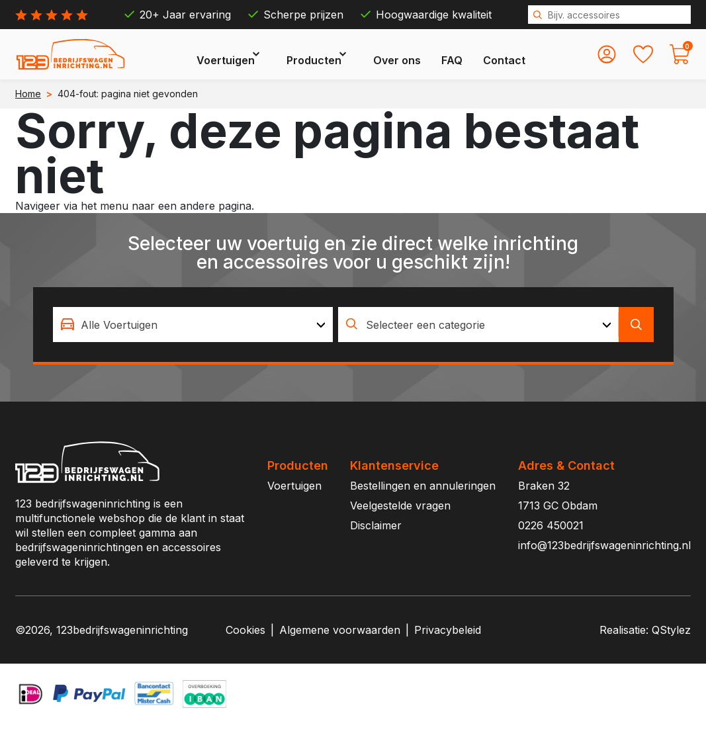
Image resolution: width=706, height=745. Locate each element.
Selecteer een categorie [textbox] (425, 345)
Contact (536, 63)
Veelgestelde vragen (400, 526)
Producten (346, 63)
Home (28, 114)
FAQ (484, 63)
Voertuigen (258, 63)
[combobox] (193, 345)
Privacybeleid (447, 650)
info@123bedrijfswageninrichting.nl (604, 565)
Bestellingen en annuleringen (423, 506)
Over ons (429, 63)
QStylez (671, 650)
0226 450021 (551, 545)
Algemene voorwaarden (339, 650)
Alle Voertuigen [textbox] (119, 345)
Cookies (245, 650)
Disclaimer (376, 545)
